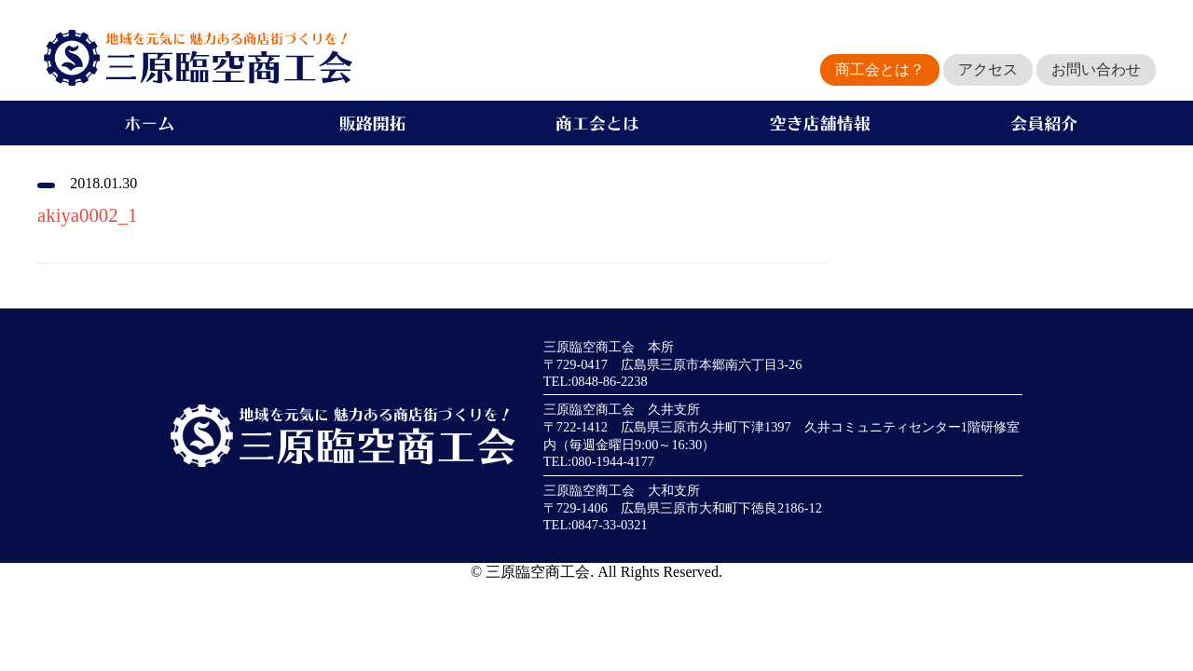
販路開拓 (373, 123)
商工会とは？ (880, 69)
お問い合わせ (1096, 69)
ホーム (149, 123)
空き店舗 (820, 123)
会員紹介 (1044, 123)
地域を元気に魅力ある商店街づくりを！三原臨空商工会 (194, 58)
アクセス (988, 69)
